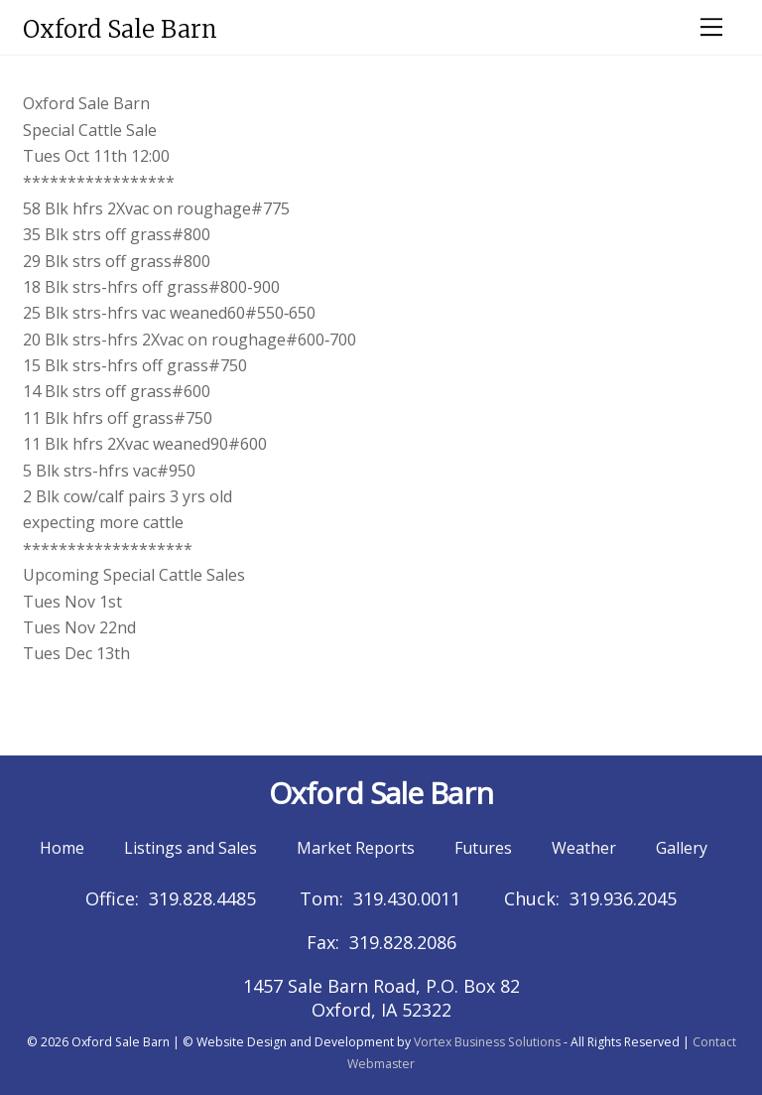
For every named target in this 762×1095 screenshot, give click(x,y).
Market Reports (356, 848)
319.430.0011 (406, 898)
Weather (584, 848)
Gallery (681, 848)
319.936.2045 (623, 898)
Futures (483, 848)
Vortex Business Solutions (487, 1041)
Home (62, 848)
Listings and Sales (190, 848)
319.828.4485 (202, 898)
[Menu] (711, 27)
